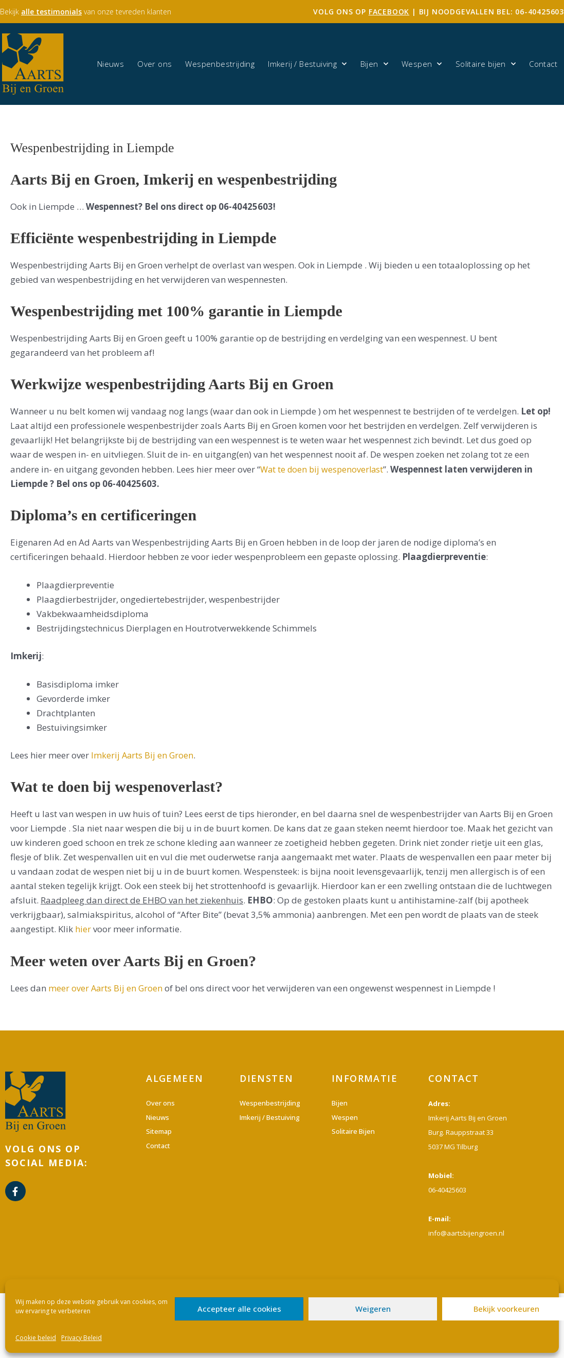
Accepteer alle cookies (239, 1308)
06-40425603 (539, 11)
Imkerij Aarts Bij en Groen (143, 755)
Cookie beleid (35, 1337)
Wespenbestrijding (219, 64)
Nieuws (110, 64)
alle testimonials (51, 11)
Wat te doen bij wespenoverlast (323, 469)
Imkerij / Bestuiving (307, 64)
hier (83, 929)
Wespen (422, 64)
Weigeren (373, 1308)
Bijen (374, 64)
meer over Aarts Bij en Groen (106, 988)
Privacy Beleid (81, 1337)
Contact (543, 64)
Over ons (154, 64)
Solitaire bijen (486, 64)
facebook (389, 11)
